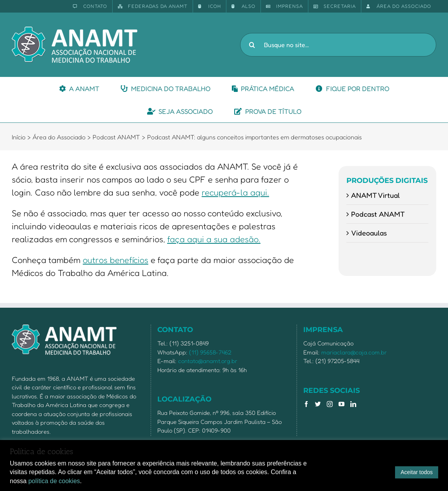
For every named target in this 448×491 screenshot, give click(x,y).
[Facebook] (306, 404)
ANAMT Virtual (375, 195)
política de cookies (54, 481)
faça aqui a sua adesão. (213, 239)
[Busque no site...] (338, 45)
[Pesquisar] (252, 45)
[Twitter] (318, 404)
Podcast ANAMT (378, 214)
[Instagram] (330, 404)
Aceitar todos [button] (417, 472)
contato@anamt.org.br (207, 361)
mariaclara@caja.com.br (354, 352)
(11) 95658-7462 (210, 352)
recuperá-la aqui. (235, 192)
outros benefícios (115, 260)
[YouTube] (341, 404)
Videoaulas (369, 232)
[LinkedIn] (353, 404)
